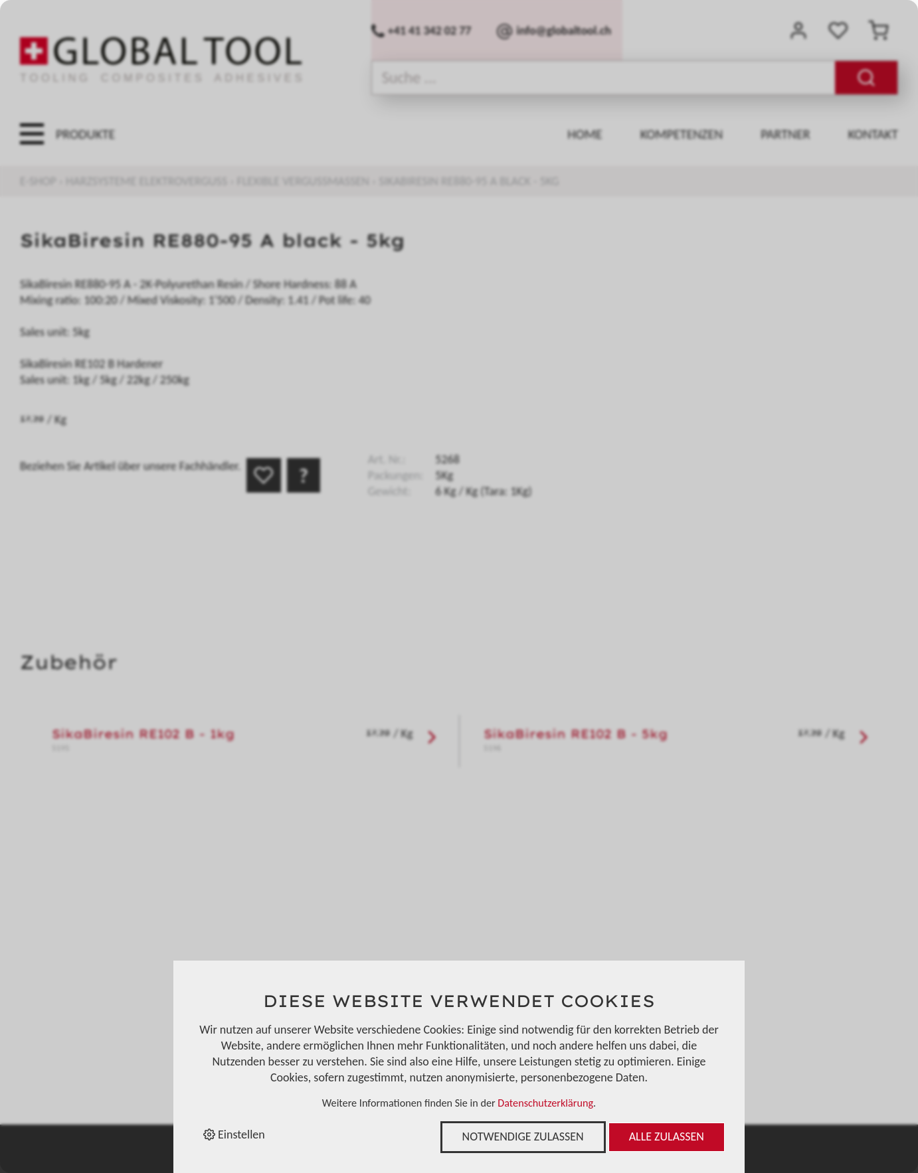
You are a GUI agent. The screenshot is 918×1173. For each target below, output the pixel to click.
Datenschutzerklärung (545, 1103)
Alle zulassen (666, 1136)
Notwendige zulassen (523, 1136)
